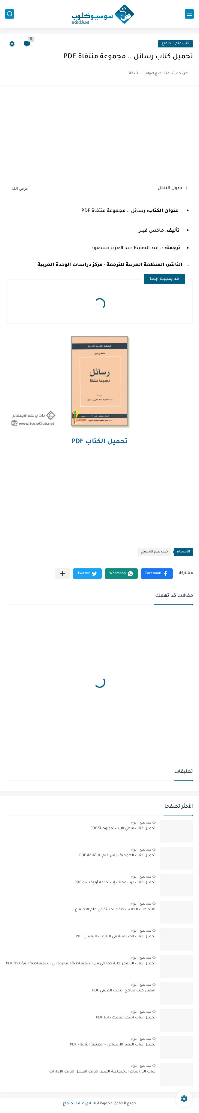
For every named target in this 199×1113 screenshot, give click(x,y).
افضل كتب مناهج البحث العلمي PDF (123, 991)
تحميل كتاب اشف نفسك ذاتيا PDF (125, 1018)
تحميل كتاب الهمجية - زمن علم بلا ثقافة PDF (117, 856)
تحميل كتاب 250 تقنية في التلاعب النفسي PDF (115, 937)
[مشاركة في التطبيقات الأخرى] (62, 573)
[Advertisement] (99, 134)
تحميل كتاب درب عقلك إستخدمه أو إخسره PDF (114, 883)
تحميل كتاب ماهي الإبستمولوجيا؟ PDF (122, 829)
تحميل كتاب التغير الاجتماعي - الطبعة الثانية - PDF (112, 1045)
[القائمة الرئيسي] (189, 14)
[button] (157, 573)
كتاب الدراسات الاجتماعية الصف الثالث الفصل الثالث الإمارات (102, 1072)
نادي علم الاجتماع (77, 1104)
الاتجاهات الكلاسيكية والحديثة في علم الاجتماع (115, 910)
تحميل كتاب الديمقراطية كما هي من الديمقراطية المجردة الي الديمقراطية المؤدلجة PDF (80, 964)
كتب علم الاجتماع (175, 44)
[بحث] (9, 14)
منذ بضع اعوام (141, 822)
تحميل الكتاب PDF (99, 442)
